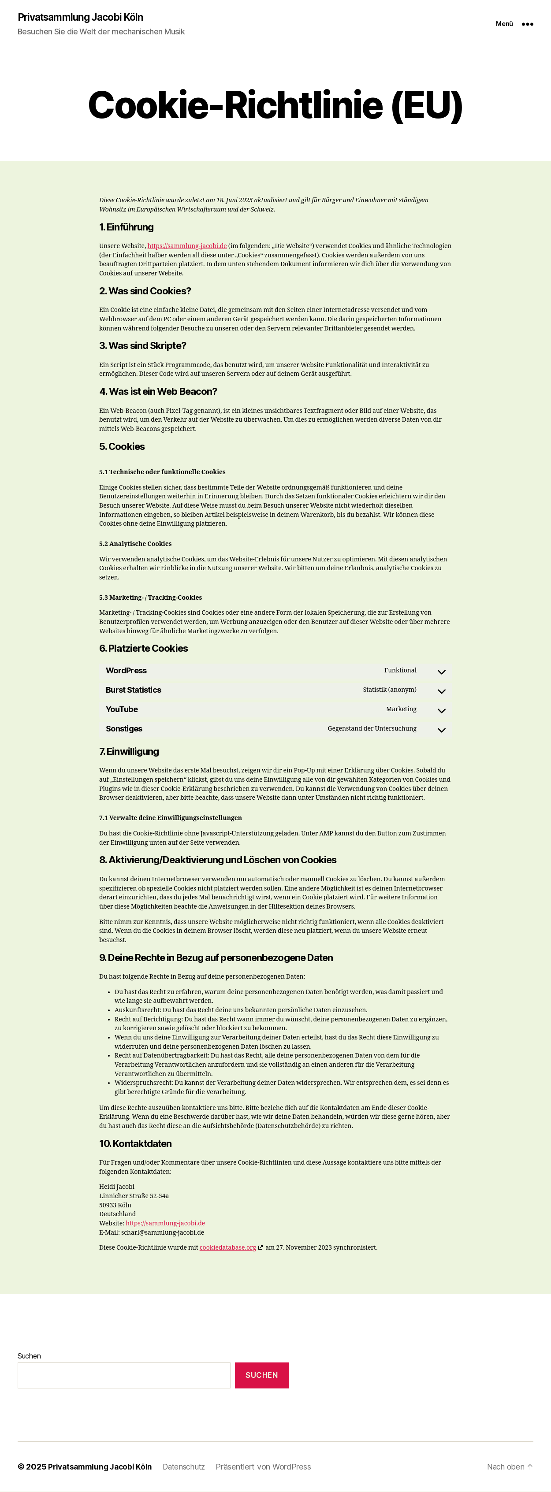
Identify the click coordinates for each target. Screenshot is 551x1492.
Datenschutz (190, 1467)
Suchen (29, 1356)
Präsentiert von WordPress (271, 1467)
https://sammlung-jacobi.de (187, 246)
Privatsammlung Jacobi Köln (85, 17)
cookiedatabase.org (228, 1248)
